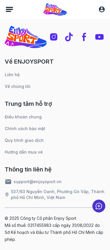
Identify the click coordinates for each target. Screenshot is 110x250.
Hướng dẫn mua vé (24, 151)
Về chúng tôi (18, 86)
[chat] (98, 206)
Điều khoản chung (23, 116)
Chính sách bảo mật (25, 128)
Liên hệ (12, 74)
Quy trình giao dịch (24, 140)
